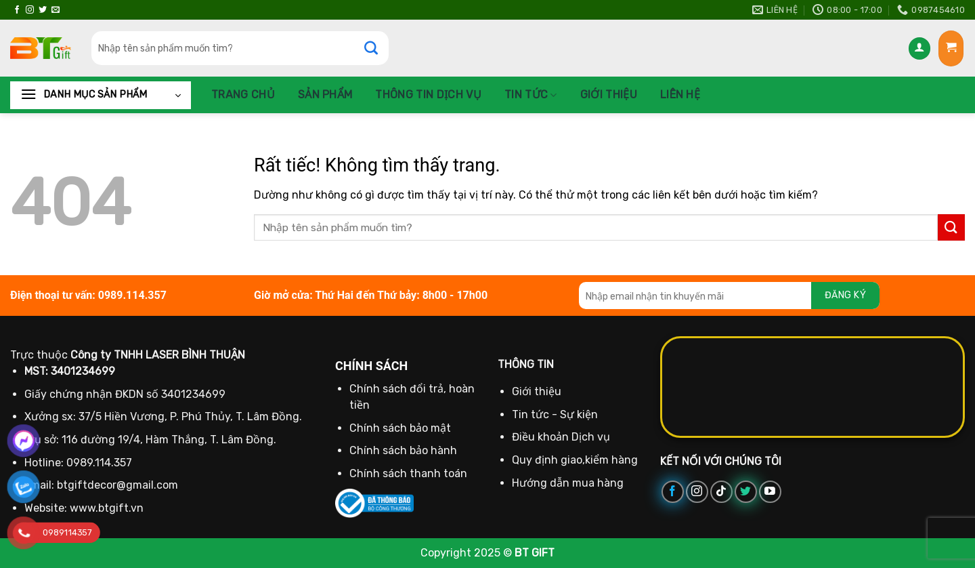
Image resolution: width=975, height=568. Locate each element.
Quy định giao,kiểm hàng (575, 459)
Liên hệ (680, 94)
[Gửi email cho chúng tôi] (55, 10)
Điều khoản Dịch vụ (561, 436)
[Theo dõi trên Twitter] (43, 10)
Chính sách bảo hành (403, 450)
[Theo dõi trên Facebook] (17, 10)
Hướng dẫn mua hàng (568, 482)
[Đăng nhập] (919, 48)
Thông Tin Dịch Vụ (428, 94)
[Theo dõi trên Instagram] (30, 10)
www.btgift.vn (107, 508)
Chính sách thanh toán (408, 473)
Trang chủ (243, 94)
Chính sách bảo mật (400, 428)
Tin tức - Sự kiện (555, 414)
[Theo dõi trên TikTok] (721, 492)
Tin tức (530, 95)
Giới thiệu (608, 94)
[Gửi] (378, 48)
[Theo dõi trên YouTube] (770, 492)
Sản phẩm (325, 94)
